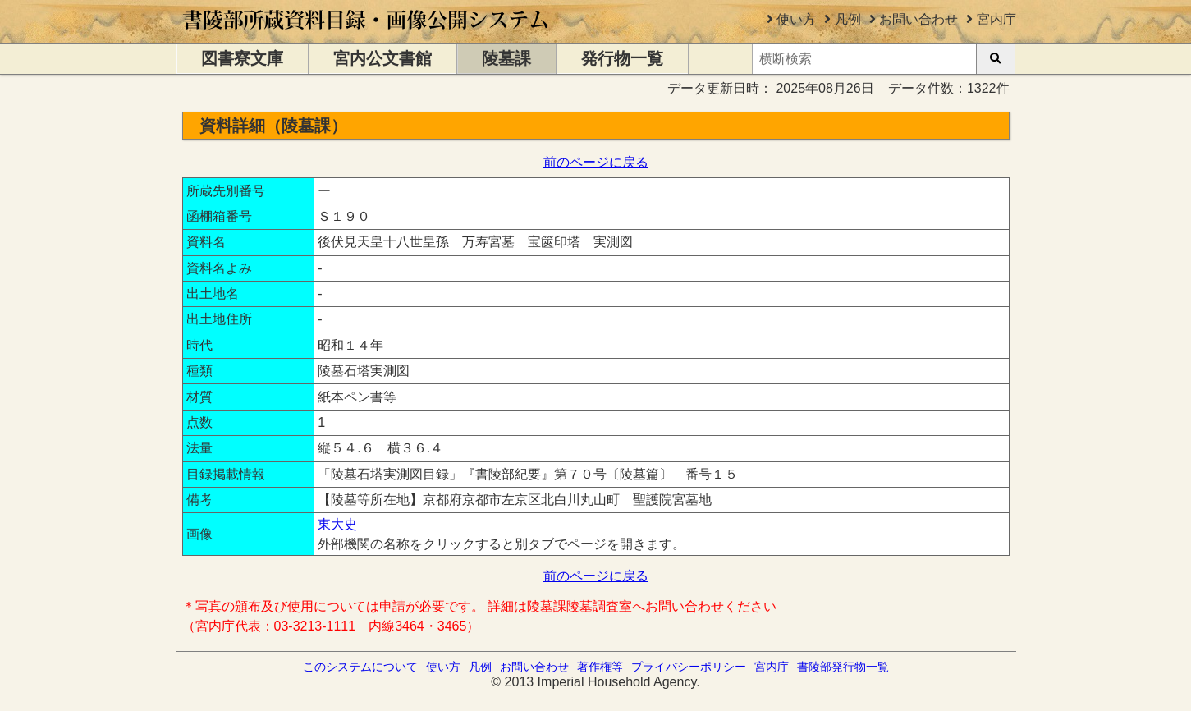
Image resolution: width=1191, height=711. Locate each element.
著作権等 (600, 666)
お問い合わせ (918, 19)
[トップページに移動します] (366, 35)
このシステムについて (360, 666)
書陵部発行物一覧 (843, 666)
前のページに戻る (595, 162)
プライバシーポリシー (688, 666)
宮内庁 (996, 19)
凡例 (848, 19)
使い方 (796, 19)
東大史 (337, 524)
